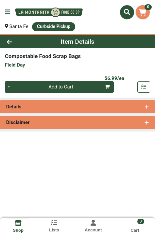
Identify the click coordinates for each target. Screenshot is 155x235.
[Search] (127, 12)
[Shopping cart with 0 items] (142, 12)
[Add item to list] (143, 87)
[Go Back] (23, 42)
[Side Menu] (7, 12)
